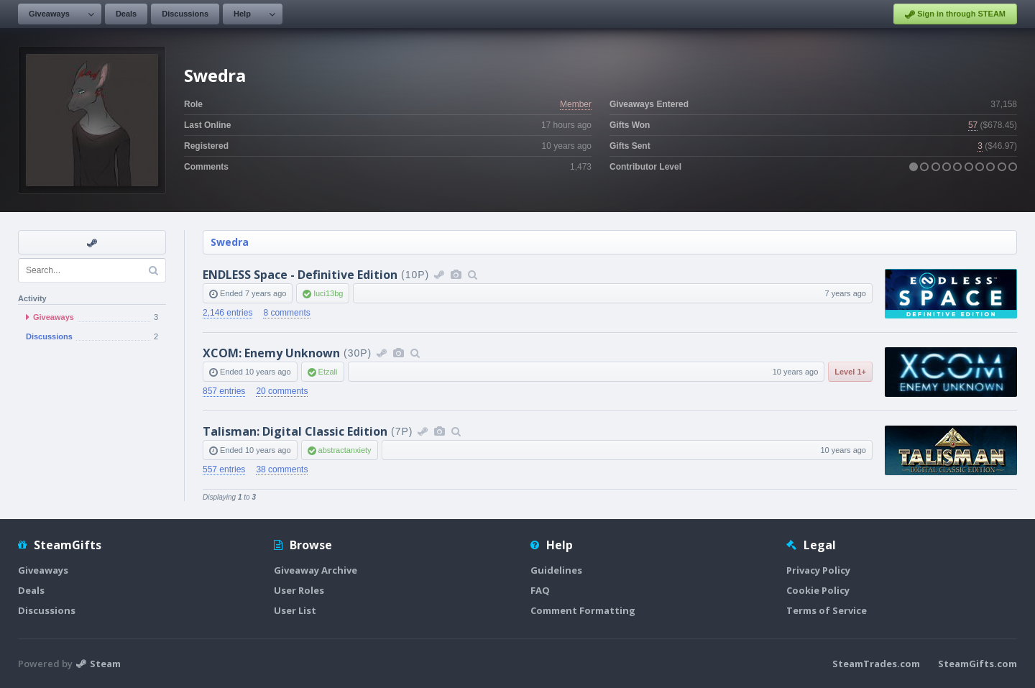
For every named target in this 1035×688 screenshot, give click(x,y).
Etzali (328, 371)
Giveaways (49, 13)
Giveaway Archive (315, 570)
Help (242, 13)
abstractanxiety (345, 450)
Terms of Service (826, 610)
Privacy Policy (818, 570)
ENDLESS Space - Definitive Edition (300, 275)
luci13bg (328, 293)
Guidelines (556, 570)
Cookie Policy (818, 590)
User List (295, 610)
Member (576, 104)
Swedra (230, 242)
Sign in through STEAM (955, 14)
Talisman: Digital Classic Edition (295, 431)
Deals (126, 13)
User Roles (299, 590)
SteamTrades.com (876, 663)
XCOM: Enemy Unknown (271, 353)
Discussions (185, 13)
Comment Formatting (582, 610)
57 (973, 125)
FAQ (540, 590)
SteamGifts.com (977, 663)
